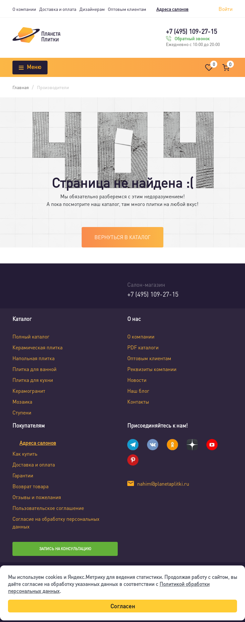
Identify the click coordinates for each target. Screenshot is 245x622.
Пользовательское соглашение (48, 507)
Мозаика (22, 401)
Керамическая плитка (37, 347)
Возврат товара (30, 486)
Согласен (122, 606)
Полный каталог (30, 336)
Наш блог (138, 390)
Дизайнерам (92, 9)
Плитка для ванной (34, 369)
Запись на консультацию (65, 548)
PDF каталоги (143, 347)
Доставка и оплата (57, 9)
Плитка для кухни (32, 379)
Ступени (21, 412)
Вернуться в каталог (122, 237)
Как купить (24, 453)
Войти (226, 8)
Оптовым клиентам (127, 9)
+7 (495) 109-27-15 (191, 31)
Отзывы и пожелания (36, 497)
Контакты (138, 401)
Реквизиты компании (151, 369)
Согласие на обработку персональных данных (56, 522)
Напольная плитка (33, 358)
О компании (24, 9)
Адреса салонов (172, 9)
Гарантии (22, 475)
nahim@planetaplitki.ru (163, 483)
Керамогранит (28, 390)
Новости (136, 379)
